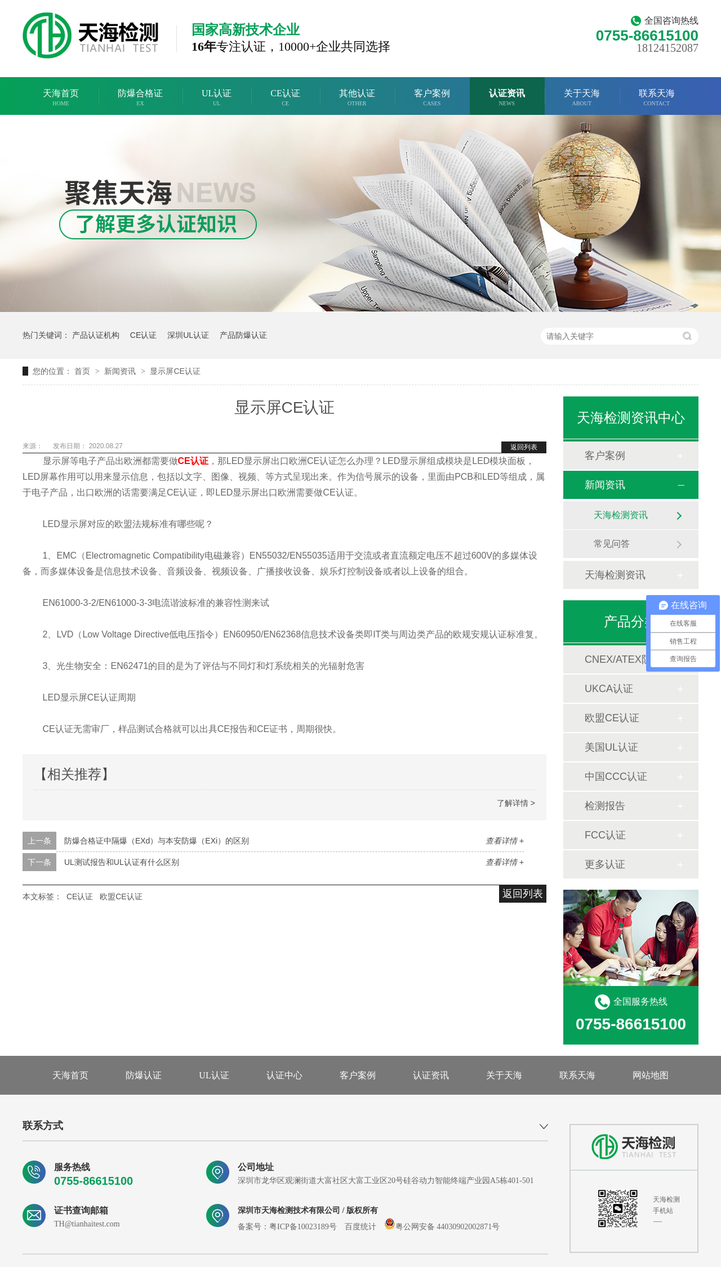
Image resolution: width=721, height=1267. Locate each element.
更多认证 (605, 864)
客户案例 (432, 97)
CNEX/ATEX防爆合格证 (630, 659)
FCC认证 (605, 835)
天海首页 (61, 97)
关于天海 (582, 97)
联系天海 (657, 97)
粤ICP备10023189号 (303, 1227)
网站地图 (651, 1075)
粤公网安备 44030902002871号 (442, 1227)
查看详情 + (505, 840)
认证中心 (284, 1075)
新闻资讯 (121, 371)
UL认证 (217, 97)
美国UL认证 (611, 747)
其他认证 (357, 97)
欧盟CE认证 (121, 896)
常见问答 (612, 543)
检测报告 (605, 805)
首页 (83, 371)
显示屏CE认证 (175, 371)
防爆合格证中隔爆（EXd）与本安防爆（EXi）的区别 (156, 840)
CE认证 (285, 97)
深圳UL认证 (188, 335)
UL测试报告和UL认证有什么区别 (121, 862)
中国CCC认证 (616, 776)
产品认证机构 (95, 335)
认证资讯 (507, 97)
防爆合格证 (140, 97)
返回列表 (523, 447)
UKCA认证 (609, 688)
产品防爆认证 (243, 335)
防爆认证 (144, 1075)
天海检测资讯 (621, 515)
